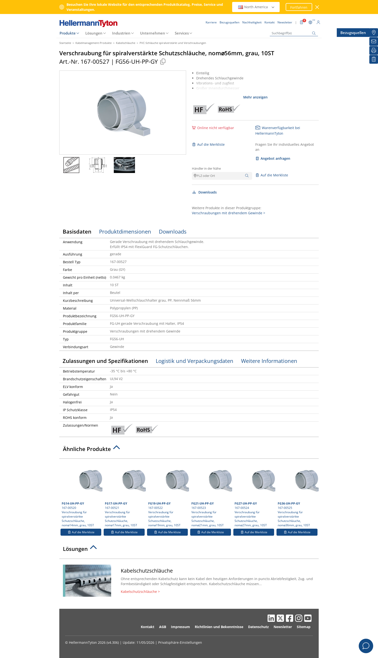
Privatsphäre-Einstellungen (180, 642)
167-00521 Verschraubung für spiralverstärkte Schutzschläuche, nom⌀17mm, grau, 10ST (124, 494)
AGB (162, 626)
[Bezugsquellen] (373, 32)
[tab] (189, 450)
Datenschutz (258, 626)
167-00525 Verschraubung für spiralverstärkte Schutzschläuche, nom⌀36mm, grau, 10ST (297, 494)
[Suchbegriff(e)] (294, 33)
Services (182, 33)
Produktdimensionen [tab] (125, 231)
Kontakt (147, 626)
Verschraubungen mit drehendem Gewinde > (228, 213)
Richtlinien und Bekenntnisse (219, 626)
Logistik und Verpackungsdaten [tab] (194, 360)
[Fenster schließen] (317, 7)
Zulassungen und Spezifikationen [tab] (105, 360)
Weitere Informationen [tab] (269, 360)
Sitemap (303, 626)
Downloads (204, 192)
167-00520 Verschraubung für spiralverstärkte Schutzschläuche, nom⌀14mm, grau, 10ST (81, 494)
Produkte (68, 33)
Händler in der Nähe (206, 168)
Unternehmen (152, 33)
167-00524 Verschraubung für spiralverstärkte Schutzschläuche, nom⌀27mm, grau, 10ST (254, 494)
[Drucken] (373, 50)
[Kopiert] (162, 61)
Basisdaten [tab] (77, 231)
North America (256, 7)
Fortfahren (298, 7)
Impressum (180, 626)
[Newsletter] (373, 41)
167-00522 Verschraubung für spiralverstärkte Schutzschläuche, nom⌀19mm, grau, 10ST (168, 494)
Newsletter (283, 626)
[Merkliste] (373, 59)
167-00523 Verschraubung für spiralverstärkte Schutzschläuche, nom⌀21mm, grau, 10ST (211, 494)
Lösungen (93, 33)
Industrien (121, 33)
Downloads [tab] (172, 231)
